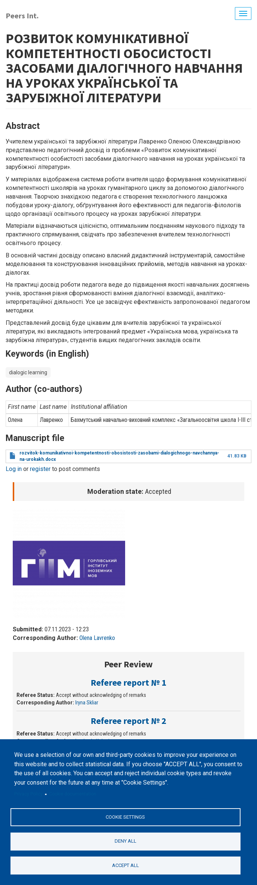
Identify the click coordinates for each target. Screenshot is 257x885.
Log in (14, 468)
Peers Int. (22, 15)
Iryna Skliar (86, 703)
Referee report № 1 (128, 682)
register (40, 468)
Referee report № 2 (128, 721)
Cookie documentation (72, 794)
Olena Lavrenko (97, 637)
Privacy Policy (28, 794)
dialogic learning (28, 372)
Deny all (125, 841)
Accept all (125, 865)
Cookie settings (125, 817)
